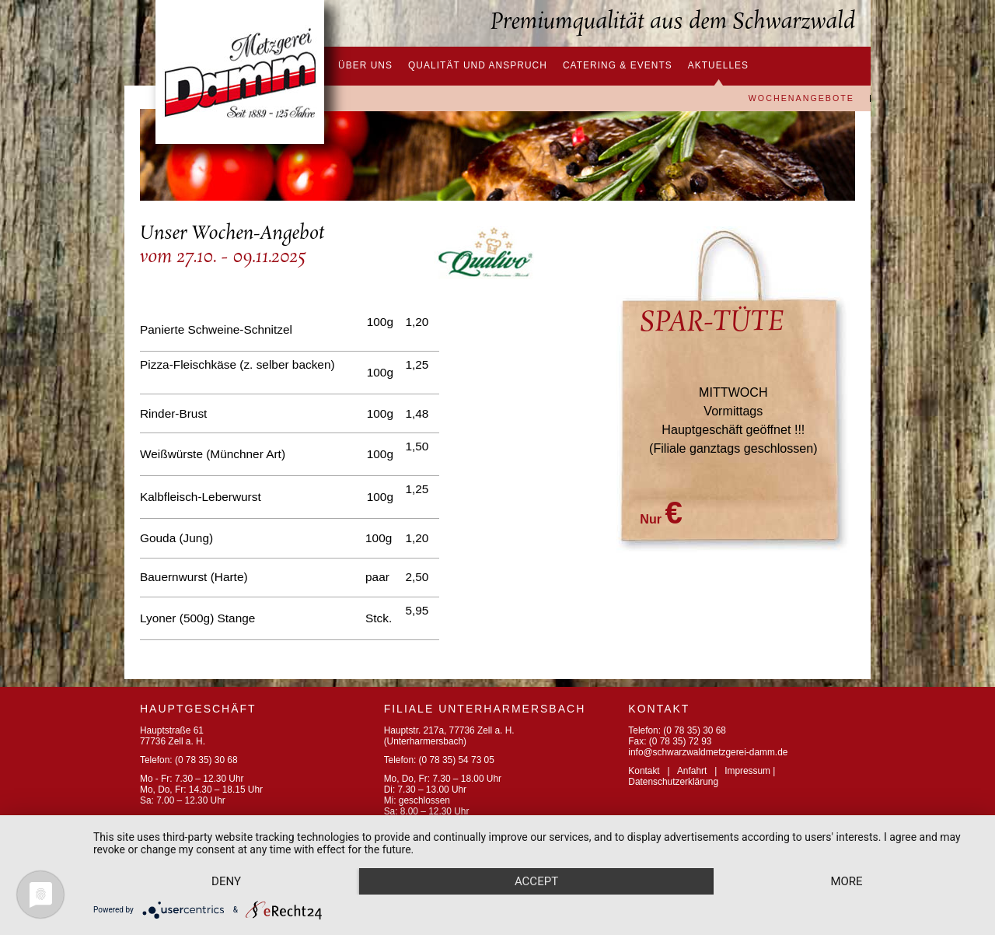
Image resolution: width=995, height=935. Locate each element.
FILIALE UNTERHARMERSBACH (485, 708)
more (846, 881)
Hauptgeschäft (198, 708)
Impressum (747, 770)
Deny (226, 881)
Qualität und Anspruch (477, 65)
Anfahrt (692, 770)
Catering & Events (617, 65)
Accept (536, 881)
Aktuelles (718, 65)
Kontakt (643, 770)
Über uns (365, 65)
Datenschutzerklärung (673, 781)
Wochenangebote (801, 99)
